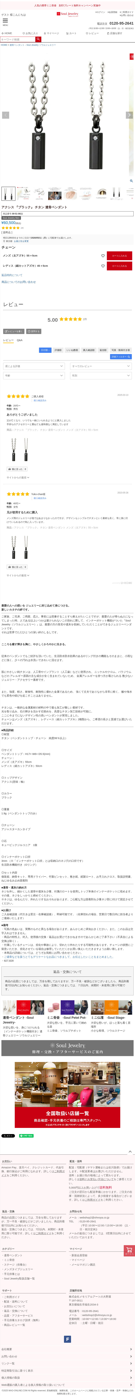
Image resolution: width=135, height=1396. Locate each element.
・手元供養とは (10, 1273)
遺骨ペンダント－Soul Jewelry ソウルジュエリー (33, 45)
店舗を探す (114, 33)
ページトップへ (130, 1152)
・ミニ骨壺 (8, 1259)
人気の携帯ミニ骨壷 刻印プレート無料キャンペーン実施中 (67, 5)
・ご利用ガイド (10, 1296)
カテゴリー (8, 1248)
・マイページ (77, 1259)
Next (129, 115)
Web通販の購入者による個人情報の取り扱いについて (33, 1384)
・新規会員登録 (78, 1255)
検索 (38, 39)
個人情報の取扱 (10, 1377)
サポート (7, 1290)
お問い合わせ (127, 15)
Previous (5, 115)
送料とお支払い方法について (96, 1179)
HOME (6, 33)
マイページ (51, 33)
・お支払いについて (13, 1306)
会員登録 (113, 12)
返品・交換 (8, 1211)
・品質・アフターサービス (17, 1315)
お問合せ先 (76, 1211)
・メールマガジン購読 (82, 1264)
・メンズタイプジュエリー (17, 1269)
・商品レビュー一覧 (13, 1324)
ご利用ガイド (127, 12)
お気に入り (30, 33)
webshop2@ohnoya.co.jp (94, 1217)
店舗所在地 (76, 1290)
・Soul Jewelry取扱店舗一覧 (18, 1278)
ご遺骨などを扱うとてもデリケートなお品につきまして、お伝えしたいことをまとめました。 (59, 956)
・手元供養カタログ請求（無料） (21, 1320)
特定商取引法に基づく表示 (17, 1370)
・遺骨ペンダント (11, 1255)
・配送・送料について (14, 1301)
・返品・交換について (14, 1310)
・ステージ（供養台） (14, 1264)
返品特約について (11, 275)
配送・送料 (76, 1161)
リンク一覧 (8, 1363)
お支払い (7, 1161)
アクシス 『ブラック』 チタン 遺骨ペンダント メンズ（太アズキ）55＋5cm (56, 429)
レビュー (92, 33)
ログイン (101, 12)
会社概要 (6, 1349)
